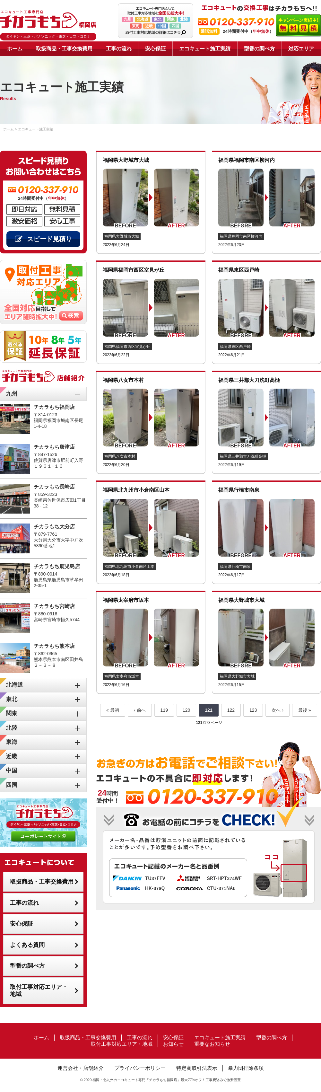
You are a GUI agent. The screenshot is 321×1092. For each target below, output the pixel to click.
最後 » (304, 710)
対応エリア (301, 48)
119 (164, 710)
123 (253, 710)
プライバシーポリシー (140, 1068)
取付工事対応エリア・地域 (39, 991)
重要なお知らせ (212, 1044)
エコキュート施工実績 (204, 48)
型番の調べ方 (259, 48)
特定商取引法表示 (196, 1068)
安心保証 (155, 48)
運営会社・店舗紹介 (80, 1068)
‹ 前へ (140, 710)
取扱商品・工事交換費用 (64, 48)
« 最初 (112, 710)
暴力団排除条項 (246, 1068)
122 (231, 710)
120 (186, 710)
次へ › (277, 710)
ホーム (14, 48)
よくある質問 (27, 945)
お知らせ (173, 1044)
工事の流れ (119, 48)
